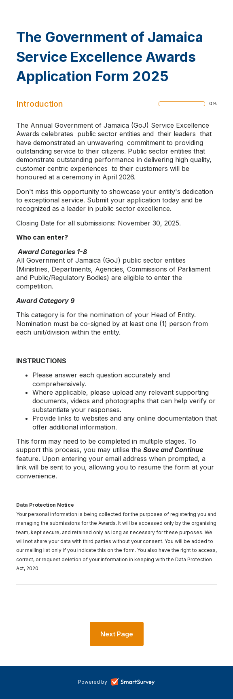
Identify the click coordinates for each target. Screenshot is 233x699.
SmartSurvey (142, 682)
